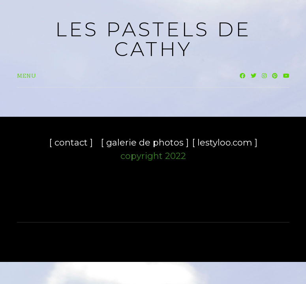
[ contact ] (71, 142)
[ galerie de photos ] (145, 142)
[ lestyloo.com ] (224, 142)
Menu (26, 75)
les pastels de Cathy (153, 39)
